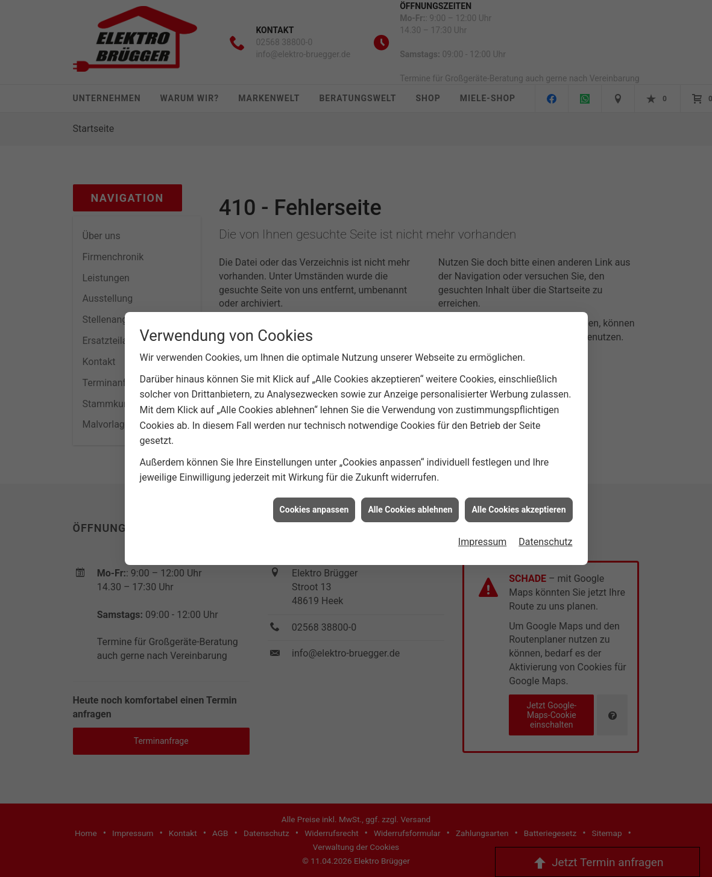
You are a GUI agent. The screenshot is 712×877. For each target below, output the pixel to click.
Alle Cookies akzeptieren (518, 488)
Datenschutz (545, 520)
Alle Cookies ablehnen (410, 488)
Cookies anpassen (314, 488)
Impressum (482, 520)
